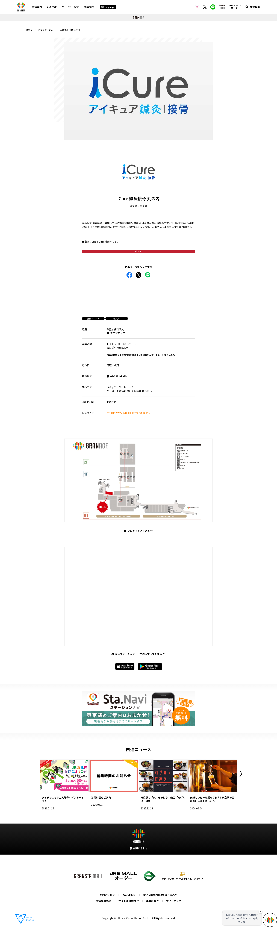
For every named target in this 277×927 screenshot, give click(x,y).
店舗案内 (37, 7)
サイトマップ (173, 901)
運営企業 (151, 901)
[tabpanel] (138, 91)
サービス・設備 (70, 7)
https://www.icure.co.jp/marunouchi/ (128, 412)
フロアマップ (117, 333)
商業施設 (89, 7)
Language (108, 6)
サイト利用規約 (127, 901)
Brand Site (128, 895)
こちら (172, 354)
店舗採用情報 (103, 901)
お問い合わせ (107, 895)
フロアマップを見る (138, 531)
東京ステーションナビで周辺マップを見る (138, 654)
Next (240, 773)
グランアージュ (45, 29)
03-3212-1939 (118, 376)
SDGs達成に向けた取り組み (159, 895)
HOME (28, 29)
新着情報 (52, 7)
